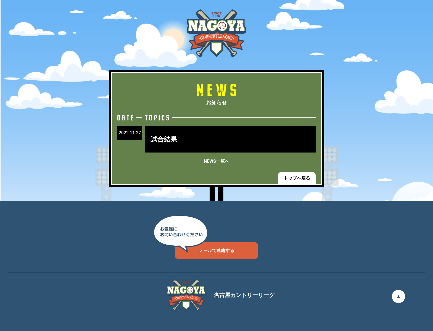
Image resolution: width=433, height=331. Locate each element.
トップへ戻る (297, 178)
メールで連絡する (204, 247)
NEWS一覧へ (216, 161)
